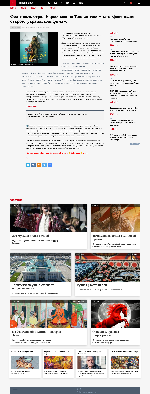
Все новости (135, 144)
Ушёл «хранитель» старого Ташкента (90, 353)
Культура (24, 27)
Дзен (85, 153)
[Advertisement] (75, 185)
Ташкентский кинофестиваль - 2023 (38, 27)
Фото (43, 8)
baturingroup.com (89, 391)
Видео (34, 8)
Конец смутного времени (23, 352)
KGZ (55, 3)
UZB (74, 3)
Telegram (75, 153)
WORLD (81, 3)
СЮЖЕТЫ (54, 8)
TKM (67, 3)
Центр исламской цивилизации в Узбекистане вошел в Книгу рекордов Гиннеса (123, 68)
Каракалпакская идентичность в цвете (54, 353)
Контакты (15, 388)
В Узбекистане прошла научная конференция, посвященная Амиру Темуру (124, 83)
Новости (13, 8)
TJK (62, 3)
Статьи (24, 8)
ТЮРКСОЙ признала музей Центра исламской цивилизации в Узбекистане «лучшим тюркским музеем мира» (124, 94)
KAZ (49, 3)
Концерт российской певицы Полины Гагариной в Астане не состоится (123, 122)
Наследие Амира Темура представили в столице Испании (123, 40)
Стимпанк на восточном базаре (122, 353)
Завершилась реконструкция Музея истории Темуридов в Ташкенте (124, 109)
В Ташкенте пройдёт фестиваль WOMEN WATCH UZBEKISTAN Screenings (123, 137)
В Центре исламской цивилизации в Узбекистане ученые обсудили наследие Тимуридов (124, 53)
